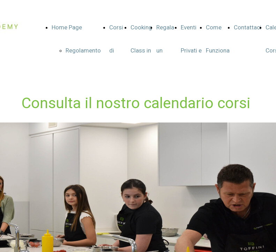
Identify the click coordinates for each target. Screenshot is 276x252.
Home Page (67, 27)
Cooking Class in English (141, 50)
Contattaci (247, 27)
